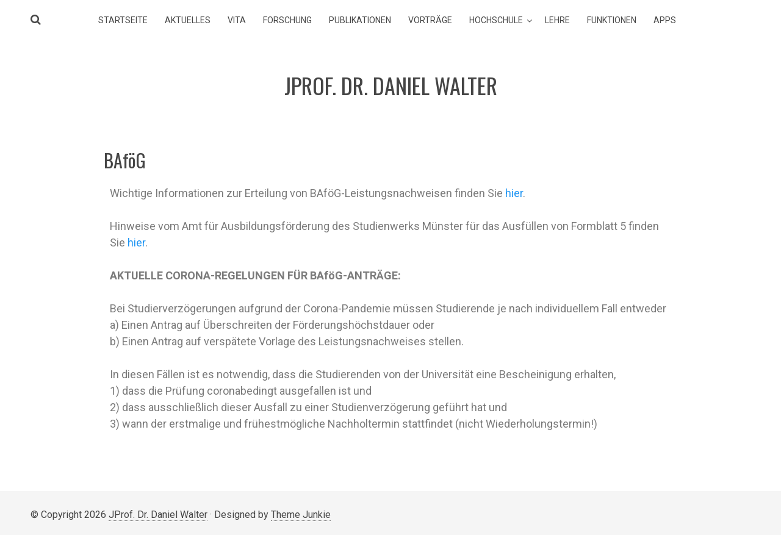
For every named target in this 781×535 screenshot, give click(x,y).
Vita (237, 20)
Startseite (123, 20)
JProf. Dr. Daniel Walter (158, 514)
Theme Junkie (301, 514)
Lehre (557, 20)
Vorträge (430, 20)
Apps (664, 20)
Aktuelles (188, 20)
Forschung (287, 20)
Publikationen (360, 20)
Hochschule (496, 20)
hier (514, 193)
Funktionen (611, 20)
